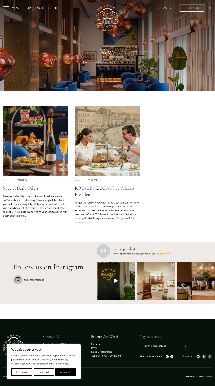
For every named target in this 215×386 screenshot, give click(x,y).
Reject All (44, 372)
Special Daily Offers (20, 188)
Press (94, 347)
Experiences (35, 8)
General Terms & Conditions (106, 355)
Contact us (165, 8)
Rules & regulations (101, 351)
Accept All (65, 372)
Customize (22, 372)
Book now (192, 8)
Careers (95, 344)
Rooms (53, 8)
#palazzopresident (28, 279)
